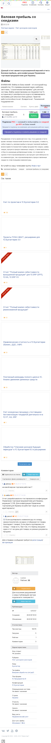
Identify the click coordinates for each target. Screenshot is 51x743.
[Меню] (3, 3)
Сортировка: (14, 479)
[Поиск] (9, 3)
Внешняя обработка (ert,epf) (23, 672)
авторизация (7, 542)
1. (2, 484)
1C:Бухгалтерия (18, 685)
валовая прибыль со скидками (37, 169)
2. (3, 495)
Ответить (11, 490)
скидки (21, 169)
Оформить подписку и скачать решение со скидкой (25, 132)
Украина (15, 698)
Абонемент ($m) (18, 723)
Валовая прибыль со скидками (18, 18)
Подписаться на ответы (11, 474)
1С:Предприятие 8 (19, 679)
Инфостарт (36, 166)
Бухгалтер (16, 666)
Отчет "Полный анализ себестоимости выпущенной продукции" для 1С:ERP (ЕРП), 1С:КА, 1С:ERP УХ (23, 274)
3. (4, 516)
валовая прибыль (10, 169)
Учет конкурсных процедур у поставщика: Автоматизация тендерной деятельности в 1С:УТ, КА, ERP (23, 414)
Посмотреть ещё (24, 464)
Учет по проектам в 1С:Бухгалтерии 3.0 (21, 202)
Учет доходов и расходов (22, 660)
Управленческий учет (20, 717)
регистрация (37, 540)
